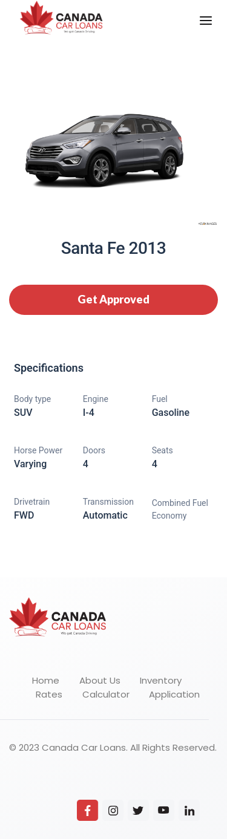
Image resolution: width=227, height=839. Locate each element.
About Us (99, 680)
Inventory (161, 680)
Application (174, 694)
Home (45, 680)
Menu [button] (198, 10)
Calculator (106, 694)
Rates (49, 694)
